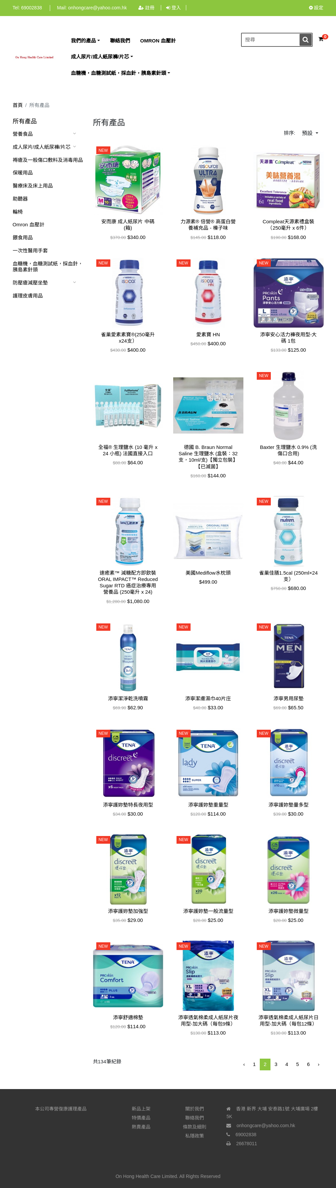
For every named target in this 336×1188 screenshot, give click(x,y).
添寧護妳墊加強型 (128, 911)
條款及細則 (194, 1127)
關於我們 (194, 1108)
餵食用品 (23, 237)
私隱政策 (194, 1136)
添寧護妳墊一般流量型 (208, 911)
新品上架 (141, 1108)
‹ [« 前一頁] (244, 1064)
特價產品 (141, 1117)
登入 (173, 7)
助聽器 (20, 199)
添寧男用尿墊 (288, 698)
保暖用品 (23, 172)
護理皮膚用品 (28, 296)
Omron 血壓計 (28, 224)
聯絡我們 (194, 1117)
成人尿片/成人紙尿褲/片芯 (42, 147)
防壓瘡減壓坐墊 (30, 282)
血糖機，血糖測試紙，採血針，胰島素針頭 (48, 267)
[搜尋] (277, 40)
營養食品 (23, 134)
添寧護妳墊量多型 (288, 805)
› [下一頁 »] (319, 1064)
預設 (308, 133)
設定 (316, 7)
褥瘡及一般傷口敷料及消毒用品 (48, 160)
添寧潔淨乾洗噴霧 (128, 698)
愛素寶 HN (208, 334)
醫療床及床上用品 (33, 186)
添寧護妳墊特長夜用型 (128, 805)
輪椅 (18, 212)
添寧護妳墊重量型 (208, 805)
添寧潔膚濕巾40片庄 (208, 698)
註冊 (147, 7)
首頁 (18, 105)
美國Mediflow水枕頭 (208, 573)
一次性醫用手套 (30, 250)
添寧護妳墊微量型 (288, 911)
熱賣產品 (141, 1127)
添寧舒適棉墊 (128, 1017)
